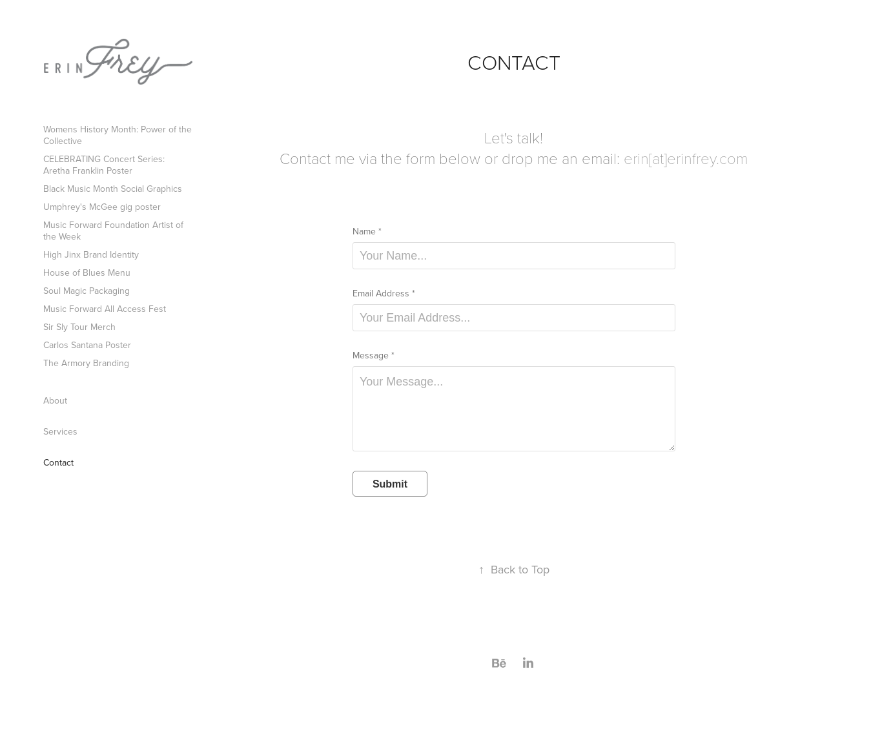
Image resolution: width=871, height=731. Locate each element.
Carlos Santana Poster (87, 344)
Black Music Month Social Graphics (112, 188)
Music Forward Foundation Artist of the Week (113, 230)
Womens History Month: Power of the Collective (117, 135)
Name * (367, 231)
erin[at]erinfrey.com (686, 158)
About (55, 400)
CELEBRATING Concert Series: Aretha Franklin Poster (104, 164)
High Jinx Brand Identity (91, 254)
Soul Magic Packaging (86, 290)
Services (60, 431)
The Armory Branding (86, 362)
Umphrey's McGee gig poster (102, 206)
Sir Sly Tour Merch (79, 326)
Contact (58, 462)
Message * (374, 355)
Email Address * (384, 293)
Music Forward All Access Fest (104, 308)
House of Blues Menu (86, 272)
